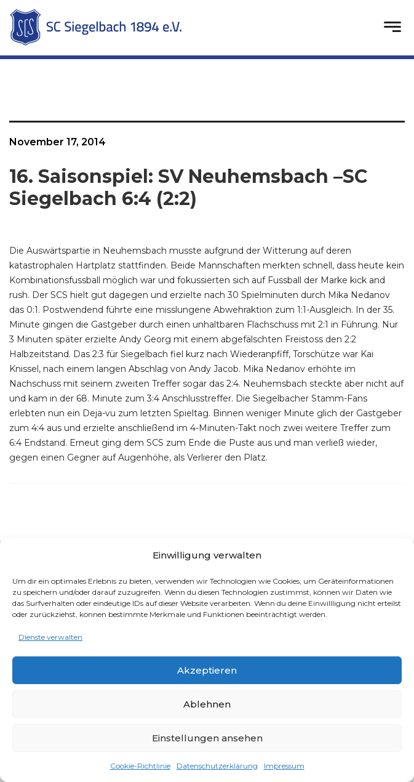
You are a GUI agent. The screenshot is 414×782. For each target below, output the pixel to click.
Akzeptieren (207, 670)
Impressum (284, 765)
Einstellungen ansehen (207, 738)
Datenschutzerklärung (217, 765)
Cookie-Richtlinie (140, 765)
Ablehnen (207, 704)
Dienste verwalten (50, 637)
